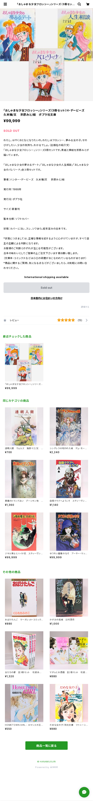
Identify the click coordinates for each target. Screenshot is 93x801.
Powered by (46, 767)
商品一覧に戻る (46, 745)
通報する (85, 307)
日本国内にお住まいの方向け (46, 298)
